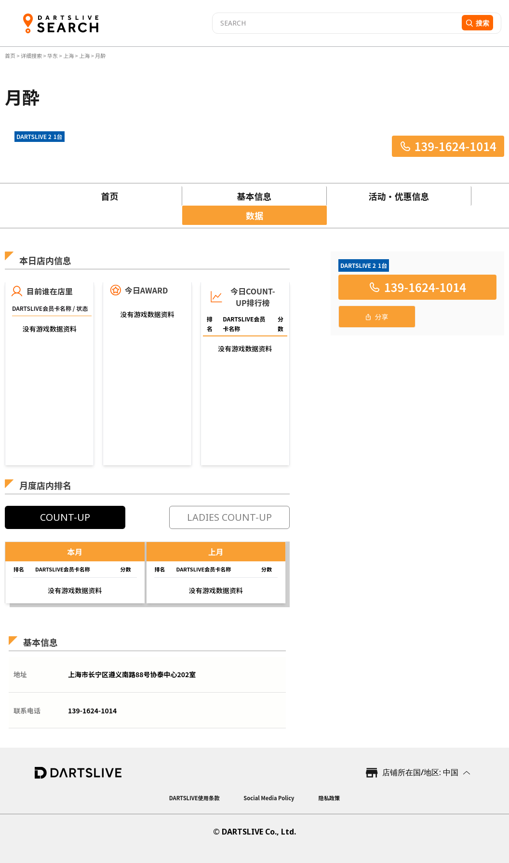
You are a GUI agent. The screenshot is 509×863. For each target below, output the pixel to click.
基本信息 (254, 196)
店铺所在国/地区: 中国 (420, 772)
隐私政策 (329, 798)
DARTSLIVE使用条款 (194, 798)
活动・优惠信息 (399, 196)
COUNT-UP (65, 517)
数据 (254, 215)
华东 (52, 55)
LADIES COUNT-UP (229, 517)
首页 (10, 55)
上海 (68, 55)
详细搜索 (32, 55)
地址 (20, 674)
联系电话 (26, 710)
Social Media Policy (268, 798)
